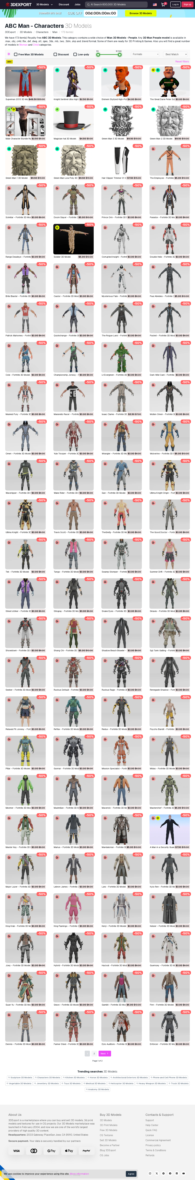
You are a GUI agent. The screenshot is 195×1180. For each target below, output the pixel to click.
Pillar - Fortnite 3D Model (18, 768)
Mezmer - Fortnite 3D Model (19, 807)
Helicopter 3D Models (121, 1083)
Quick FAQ (151, 1130)
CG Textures (106, 1135)
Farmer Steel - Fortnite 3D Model (70, 1044)
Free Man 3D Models (29, 54)
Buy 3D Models (110, 1115)
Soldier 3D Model (62, 256)
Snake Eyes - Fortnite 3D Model (117, 611)
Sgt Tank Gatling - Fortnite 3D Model (168, 650)
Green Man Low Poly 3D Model (69, 178)
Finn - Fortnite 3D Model (162, 1004)
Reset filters (182, 61)
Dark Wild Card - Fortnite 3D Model (167, 375)
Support (149, 1120)
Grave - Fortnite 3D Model (66, 1004)
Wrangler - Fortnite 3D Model (116, 453)
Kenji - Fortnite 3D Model (114, 926)
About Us (14, 1115)
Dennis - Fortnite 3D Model (19, 1044)
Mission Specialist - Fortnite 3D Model (120, 768)
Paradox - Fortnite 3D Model (164, 217)
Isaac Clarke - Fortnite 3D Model (118, 414)
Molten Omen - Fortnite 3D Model (166, 414)
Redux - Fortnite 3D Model (115, 729)
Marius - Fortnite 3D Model (67, 847)
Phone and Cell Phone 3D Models (169, 1077)
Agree (131, 1174)
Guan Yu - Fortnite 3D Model (19, 1004)
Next (105, 1053)
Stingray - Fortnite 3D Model (68, 611)
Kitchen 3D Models (74, 1077)
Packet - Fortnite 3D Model (163, 335)
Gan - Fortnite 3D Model (113, 493)
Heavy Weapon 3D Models (151, 1083)
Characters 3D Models (47, 1077)
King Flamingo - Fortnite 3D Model (70, 926)
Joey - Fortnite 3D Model (18, 965)
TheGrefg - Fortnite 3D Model (116, 532)
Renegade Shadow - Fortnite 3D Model (169, 689)
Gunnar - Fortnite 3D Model (67, 768)
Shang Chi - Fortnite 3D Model (68, 650)
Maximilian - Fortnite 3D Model (68, 807)
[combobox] (145, 54)
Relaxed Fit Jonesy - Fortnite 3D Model (25, 729)
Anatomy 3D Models (97, 1089)
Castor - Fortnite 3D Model (67, 296)
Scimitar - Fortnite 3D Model (19, 217)
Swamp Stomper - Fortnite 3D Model (120, 571)
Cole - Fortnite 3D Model (18, 375)
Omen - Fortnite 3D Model (18, 453)
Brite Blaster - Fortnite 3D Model (21, 296)
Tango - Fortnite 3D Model (67, 571)
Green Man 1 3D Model (17, 178)
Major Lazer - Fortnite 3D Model (21, 886)
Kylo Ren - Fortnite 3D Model (164, 886)
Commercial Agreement (158, 1140)
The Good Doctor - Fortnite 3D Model (168, 532)
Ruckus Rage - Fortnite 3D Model (118, 689)
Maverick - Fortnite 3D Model (116, 807)
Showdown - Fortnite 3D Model (21, 650)
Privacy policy (153, 1145)
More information (79, 1173)
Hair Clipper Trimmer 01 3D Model (118, 178)
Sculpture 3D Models (20, 1077)
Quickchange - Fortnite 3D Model (70, 335)
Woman (23, 44)
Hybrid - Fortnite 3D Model (67, 965)
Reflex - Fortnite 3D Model (67, 729)
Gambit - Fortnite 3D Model (115, 1004)
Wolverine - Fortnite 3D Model (164, 453)
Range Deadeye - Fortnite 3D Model (23, 256)
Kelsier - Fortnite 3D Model (163, 926)
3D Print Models (108, 1125)
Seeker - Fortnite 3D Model (19, 689)
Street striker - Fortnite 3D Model (22, 611)
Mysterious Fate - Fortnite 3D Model (119, 296)
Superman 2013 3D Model (18, 99)
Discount (61, 54)
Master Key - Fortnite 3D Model (21, 847)
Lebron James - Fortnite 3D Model (70, 886)
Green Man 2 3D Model (161, 138)
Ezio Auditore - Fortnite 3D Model (118, 1044)
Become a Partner (110, 1145)
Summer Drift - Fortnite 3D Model (166, 571)
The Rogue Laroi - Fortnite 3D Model (120, 335)
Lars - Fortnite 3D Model (114, 886)
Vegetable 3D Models (18, 1083)
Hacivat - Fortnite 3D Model (115, 965)
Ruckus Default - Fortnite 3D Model (71, 689)
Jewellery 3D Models (46, 1083)
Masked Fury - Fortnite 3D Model (22, 414)
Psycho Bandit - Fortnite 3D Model (167, 729)
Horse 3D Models (97, 1077)
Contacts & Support (159, 1115)
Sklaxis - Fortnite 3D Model (163, 611)
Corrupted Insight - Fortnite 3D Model (120, 256)
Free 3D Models (108, 1130)
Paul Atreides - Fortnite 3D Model (166, 296)
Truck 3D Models (178, 1083)
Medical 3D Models (94, 1083)
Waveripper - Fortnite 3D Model (21, 493)
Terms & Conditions (155, 1150)
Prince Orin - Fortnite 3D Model (117, 217)
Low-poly (81, 54)
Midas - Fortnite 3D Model (162, 768)
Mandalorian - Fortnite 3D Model (117, 847)
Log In (175, 4)
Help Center (151, 1125)
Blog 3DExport (108, 1150)
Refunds (149, 1155)
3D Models (106, 1120)
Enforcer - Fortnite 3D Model (164, 1044)
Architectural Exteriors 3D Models (129, 1077)
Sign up (187, 4)
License (149, 1135)
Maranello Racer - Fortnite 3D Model (71, 414)
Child (36, 44)
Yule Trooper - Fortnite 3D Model (70, 453)
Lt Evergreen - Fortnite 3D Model (118, 375)
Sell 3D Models (108, 1140)
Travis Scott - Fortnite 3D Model (69, 532)
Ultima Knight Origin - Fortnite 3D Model (169, 493)
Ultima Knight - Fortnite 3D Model (22, 532)
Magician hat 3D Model (65, 138)
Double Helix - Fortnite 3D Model (166, 256)
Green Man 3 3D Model (113, 138)
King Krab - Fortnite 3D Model (20, 926)
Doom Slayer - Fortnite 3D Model (70, 217)
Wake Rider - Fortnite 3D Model (69, 493)
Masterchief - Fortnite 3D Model (165, 807)
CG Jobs (104, 1155)
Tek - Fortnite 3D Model (17, 571)
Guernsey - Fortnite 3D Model (164, 965)
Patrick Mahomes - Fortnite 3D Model (24, 335)
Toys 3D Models (71, 1083)
